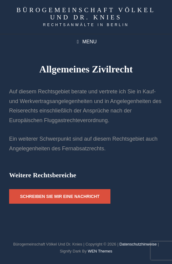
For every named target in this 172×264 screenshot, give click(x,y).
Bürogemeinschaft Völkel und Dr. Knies (86, 13)
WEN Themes (100, 251)
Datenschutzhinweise (138, 244)
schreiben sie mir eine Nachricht (59, 196)
